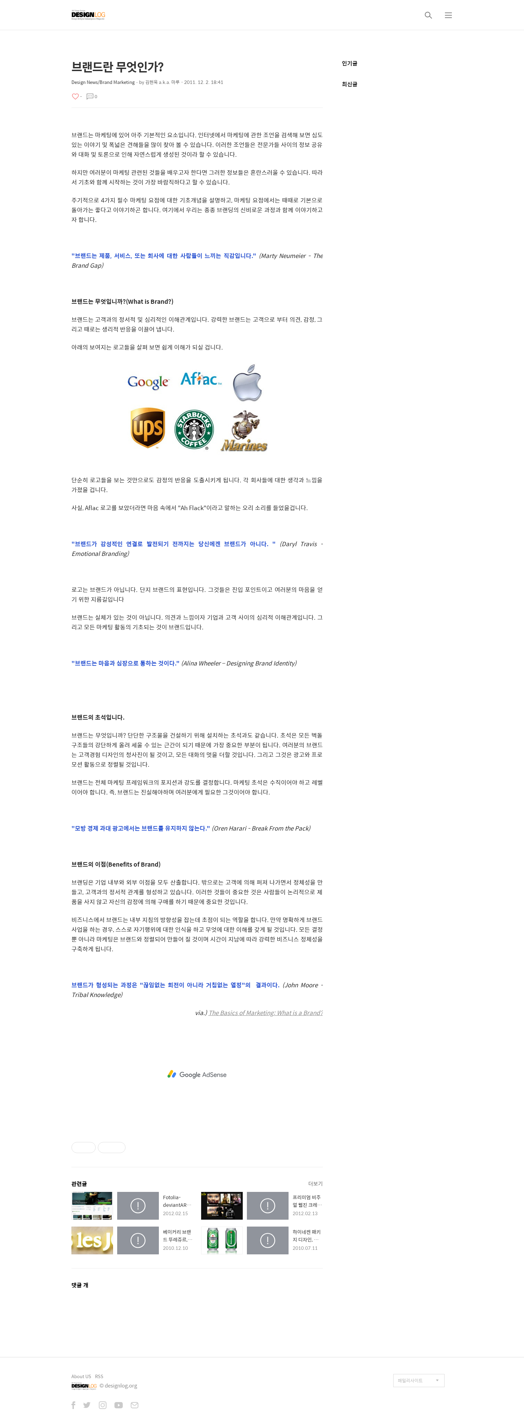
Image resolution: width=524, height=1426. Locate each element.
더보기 (315, 1183)
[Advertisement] (197, 1074)
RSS (99, 1376)
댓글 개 (79, 1285)
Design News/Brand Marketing (103, 82)
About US (81, 1376)
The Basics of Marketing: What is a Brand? (265, 1012)
